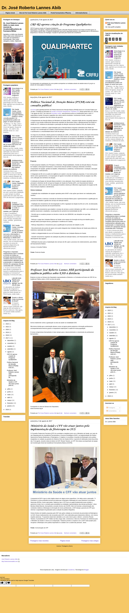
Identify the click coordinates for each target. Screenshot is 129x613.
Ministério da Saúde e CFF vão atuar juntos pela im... (13, 382)
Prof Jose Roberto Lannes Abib (116, 23)
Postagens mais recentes (39, 541)
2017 (7, 338)
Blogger (86, 569)
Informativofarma (81, 13)
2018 (7, 335)
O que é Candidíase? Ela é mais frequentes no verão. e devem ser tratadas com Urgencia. (13, 207)
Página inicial (10, 13)
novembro (10, 343)
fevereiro (10, 403)
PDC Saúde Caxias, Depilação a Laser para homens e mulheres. (18, 185)
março (9, 400)
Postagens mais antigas (90, 541)
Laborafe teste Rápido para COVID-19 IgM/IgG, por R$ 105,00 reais (17, 281)
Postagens (111, 407)
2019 (7, 332)
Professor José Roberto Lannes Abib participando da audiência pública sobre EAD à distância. (62, 271)
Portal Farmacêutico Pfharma (61, 13)
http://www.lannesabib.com (10, 561)
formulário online (56, 113)
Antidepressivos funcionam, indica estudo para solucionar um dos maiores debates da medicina (13, 165)
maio (9, 394)
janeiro (9, 406)
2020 (7, 329)
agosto (9, 352)
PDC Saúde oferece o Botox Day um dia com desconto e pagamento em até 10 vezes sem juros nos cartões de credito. (12, 141)
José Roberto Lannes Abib (9, 559)
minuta (34, 109)
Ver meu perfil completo (113, 27)
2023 (7, 324)
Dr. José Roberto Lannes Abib (31, 7)
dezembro (10, 340)
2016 (7, 409)
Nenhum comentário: (70, 89)
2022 (7, 327)
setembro (10, 349)
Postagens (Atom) (67, 546)
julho (9, 389)
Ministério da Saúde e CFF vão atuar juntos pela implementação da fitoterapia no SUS (59, 427)
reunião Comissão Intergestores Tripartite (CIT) (65, 111)
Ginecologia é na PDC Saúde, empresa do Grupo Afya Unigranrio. (17, 92)
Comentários (111, 411)
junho (9, 392)
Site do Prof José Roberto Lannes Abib (32, 13)
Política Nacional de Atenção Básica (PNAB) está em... (12, 365)
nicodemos (71, 569)
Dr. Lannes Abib (110, 421)
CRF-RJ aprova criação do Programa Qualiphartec (61, 24)
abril (8, 397)
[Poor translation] (7, 583)
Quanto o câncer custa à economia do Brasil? (17, 299)
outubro (10, 346)
